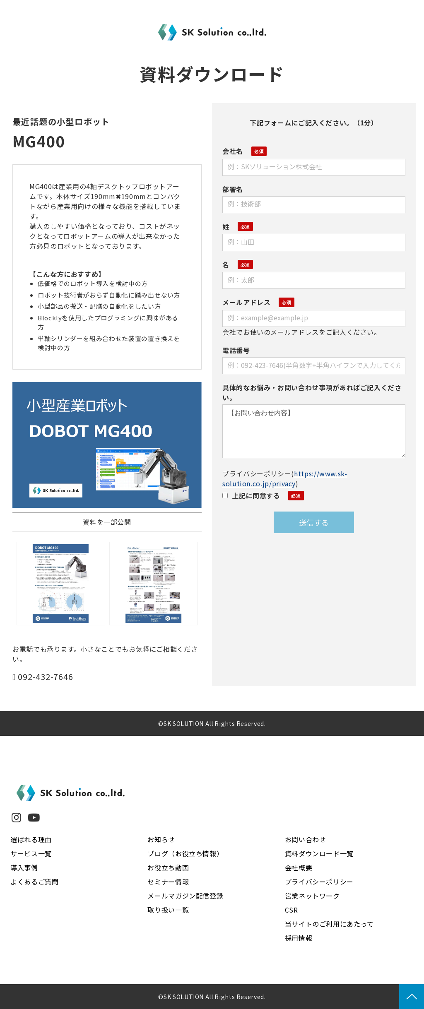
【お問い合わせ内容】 (313, 431)
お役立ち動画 (168, 867)
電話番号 (236, 350)
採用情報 (299, 938)
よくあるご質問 (34, 881)
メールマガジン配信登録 (185, 896)
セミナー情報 (168, 881)
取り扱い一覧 (168, 910)
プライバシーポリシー (319, 881)
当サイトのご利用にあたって (329, 924)
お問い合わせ (305, 839)
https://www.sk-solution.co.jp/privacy (284, 478)
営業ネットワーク (312, 896)
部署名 (232, 189)
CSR (291, 910)
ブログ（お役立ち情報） (185, 853)
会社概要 (299, 867)
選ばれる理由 (31, 839)
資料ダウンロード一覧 (319, 853)
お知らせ (161, 839)
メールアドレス (246, 302)
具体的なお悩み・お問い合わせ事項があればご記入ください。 (312, 392)
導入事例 (24, 867)
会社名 (232, 151)
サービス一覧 (31, 853)
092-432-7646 (45, 677)
